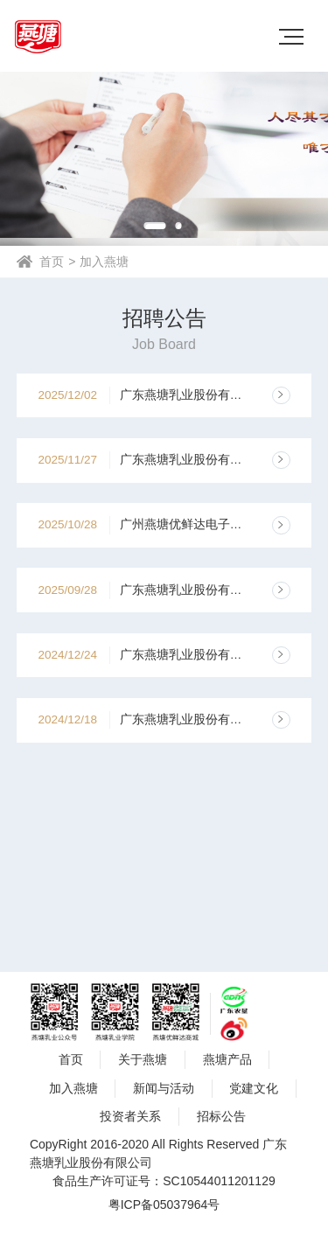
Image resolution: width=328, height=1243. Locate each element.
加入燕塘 (104, 262)
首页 (51, 262)
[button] (154, 225)
